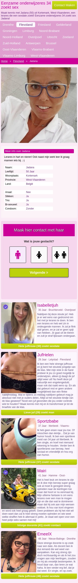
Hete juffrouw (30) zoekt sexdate (39, 346)
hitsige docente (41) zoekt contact (39, 525)
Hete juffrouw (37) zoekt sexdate (39, 462)
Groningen (10, 31)
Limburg (28, 31)
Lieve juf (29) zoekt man (39, 412)
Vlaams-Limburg (14, 55)
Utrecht (52, 37)
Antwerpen (33, 43)
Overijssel (35, 37)
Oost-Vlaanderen (14, 49)
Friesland (44, 24)
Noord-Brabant (49, 31)
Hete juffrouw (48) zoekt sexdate (39, 576)
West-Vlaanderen (43, 55)
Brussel (51, 43)
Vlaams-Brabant (42, 49)
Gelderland (63, 24)
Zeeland (68, 37)
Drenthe (8, 24)
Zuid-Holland (11, 43)
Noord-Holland (13, 37)
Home (4, 61)
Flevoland (25, 24)
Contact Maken (64, 5)
